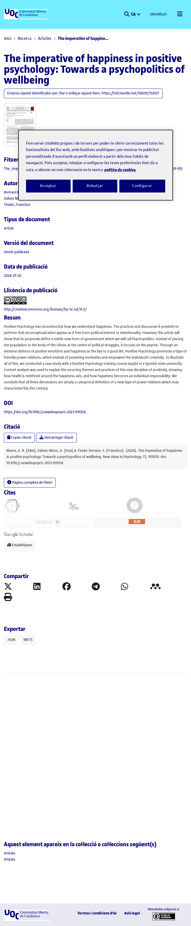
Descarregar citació (56, 437)
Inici (7, 38)
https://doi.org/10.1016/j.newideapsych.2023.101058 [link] (45, 412)
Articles (44, 38)
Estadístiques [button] (19, 545)
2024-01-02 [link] (12, 275)
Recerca (24, 38)
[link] (9, 228)
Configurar (142, 186)
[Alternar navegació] (179, 14)
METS (27, 639)
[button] (126, 14)
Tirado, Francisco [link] (17, 204)
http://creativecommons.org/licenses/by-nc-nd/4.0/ (45, 309)
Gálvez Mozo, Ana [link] (18, 198)
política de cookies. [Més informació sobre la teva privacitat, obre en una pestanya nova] (120, 169)
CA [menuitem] (133, 14)
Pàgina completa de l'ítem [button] (29, 482)
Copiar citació (19, 437)
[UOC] (26, 14)
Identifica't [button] (158, 14)
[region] (95, 165)
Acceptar (48, 186)
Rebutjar (95, 186)
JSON (11, 639)
